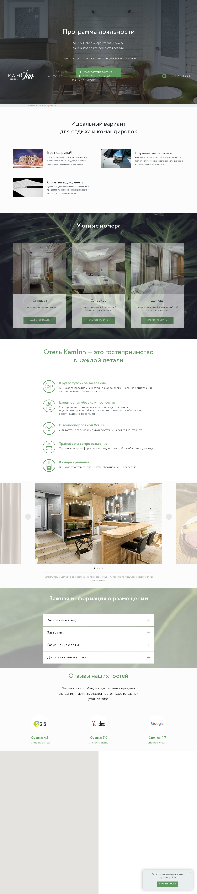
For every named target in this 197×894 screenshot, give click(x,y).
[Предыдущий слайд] (28, 523)
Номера (80, 72)
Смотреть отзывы (40, 743)
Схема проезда (59, 76)
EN (135, 76)
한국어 (143, 76)
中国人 (153, 76)
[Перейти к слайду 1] (94, 568)
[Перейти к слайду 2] (97, 568)
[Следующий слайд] (169, 523)
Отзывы (98, 72)
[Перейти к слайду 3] (99, 568)
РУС (128, 76)
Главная (61, 72)
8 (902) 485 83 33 (181, 76)
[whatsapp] (164, 76)
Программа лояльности (96, 76)
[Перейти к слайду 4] (102, 568)
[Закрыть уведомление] (190, 872)
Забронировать (83, 80)
